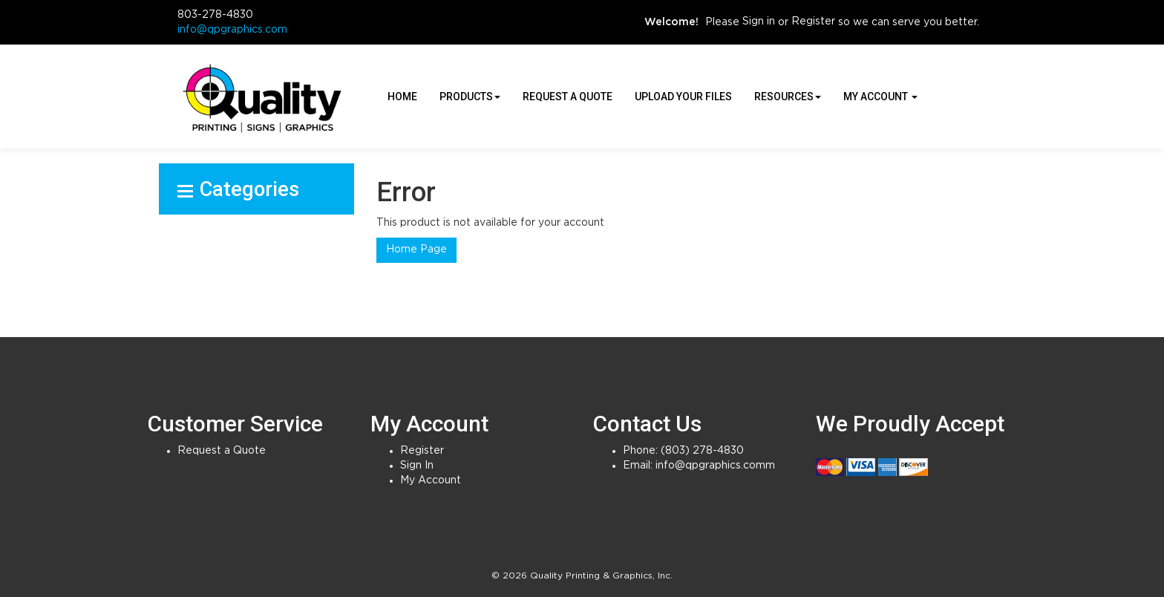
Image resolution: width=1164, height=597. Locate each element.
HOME (402, 96)
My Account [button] (880, 96)
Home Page (416, 249)
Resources (787, 96)
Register (813, 21)
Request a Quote (567, 96)
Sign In (417, 465)
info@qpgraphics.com (232, 30)
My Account (430, 480)
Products (469, 96)
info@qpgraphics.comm (715, 465)
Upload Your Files (683, 96)
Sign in (758, 21)
